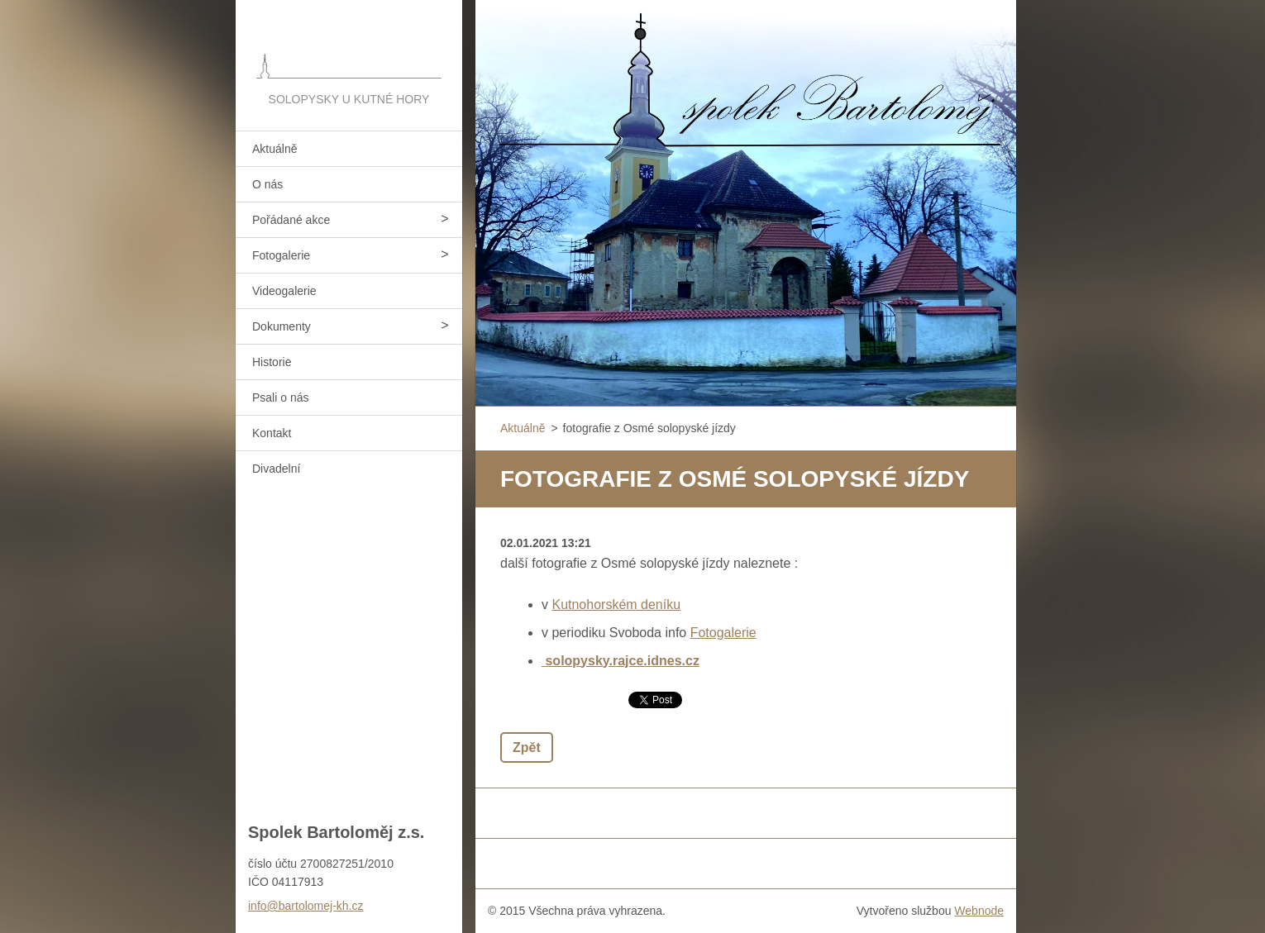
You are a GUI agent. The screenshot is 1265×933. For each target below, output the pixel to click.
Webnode (979, 910)
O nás (267, 184)
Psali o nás (280, 397)
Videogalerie (284, 291)
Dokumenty (281, 326)
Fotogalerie (281, 255)
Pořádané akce (291, 219)
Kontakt (271, 433)
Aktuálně (274, 148)
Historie (271, 362)
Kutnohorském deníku (615, 604)
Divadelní (276, 468)
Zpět (527, 747)
